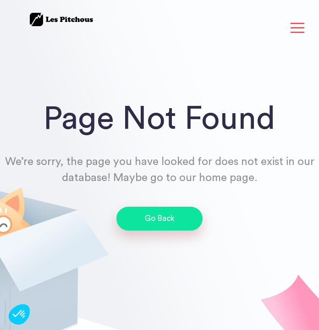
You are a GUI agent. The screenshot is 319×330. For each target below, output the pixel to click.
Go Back (160, 218)
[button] (19, 314)
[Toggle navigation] (297, 28)
